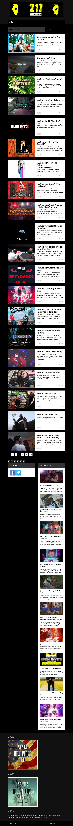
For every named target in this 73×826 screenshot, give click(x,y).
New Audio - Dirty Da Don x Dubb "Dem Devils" (50, 268)
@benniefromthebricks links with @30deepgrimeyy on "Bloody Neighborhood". (51, 618)
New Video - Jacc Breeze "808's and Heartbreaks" (49, 185)
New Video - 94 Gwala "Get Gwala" (48, 372)
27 (27, 455)
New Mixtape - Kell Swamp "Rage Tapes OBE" (48, 143)
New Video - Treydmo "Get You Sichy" (49, 351)
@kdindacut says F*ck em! (46, 58)
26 (22, 455)
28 (31, 455)
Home (12, 29)
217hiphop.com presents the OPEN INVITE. (51, 668)
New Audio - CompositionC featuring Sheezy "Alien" (49, 226)
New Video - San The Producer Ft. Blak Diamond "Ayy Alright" (50, 247)
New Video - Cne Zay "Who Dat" (47, 393)
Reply (62, 50)
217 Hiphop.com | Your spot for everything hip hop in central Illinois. (33, 823)
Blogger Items (58, 823)
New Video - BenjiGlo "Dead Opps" (48, 121)
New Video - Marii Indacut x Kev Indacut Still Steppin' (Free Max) (48, 436)
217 (19, 29)
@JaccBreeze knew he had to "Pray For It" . (51, 485)
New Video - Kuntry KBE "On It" (47, 414)
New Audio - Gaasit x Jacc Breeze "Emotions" (48, 331)
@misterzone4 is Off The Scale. (48, 644)
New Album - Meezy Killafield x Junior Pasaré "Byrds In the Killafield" (49, 310)
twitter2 (18, 472)
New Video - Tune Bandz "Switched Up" (50, 100)
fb (12, 472)
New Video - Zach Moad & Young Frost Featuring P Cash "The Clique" (50, 205)
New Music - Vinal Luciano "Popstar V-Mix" (50, 80)
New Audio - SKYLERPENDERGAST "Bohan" (48, 164)
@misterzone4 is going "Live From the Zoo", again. (50, 38)
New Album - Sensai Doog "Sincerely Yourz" (49, 289)
